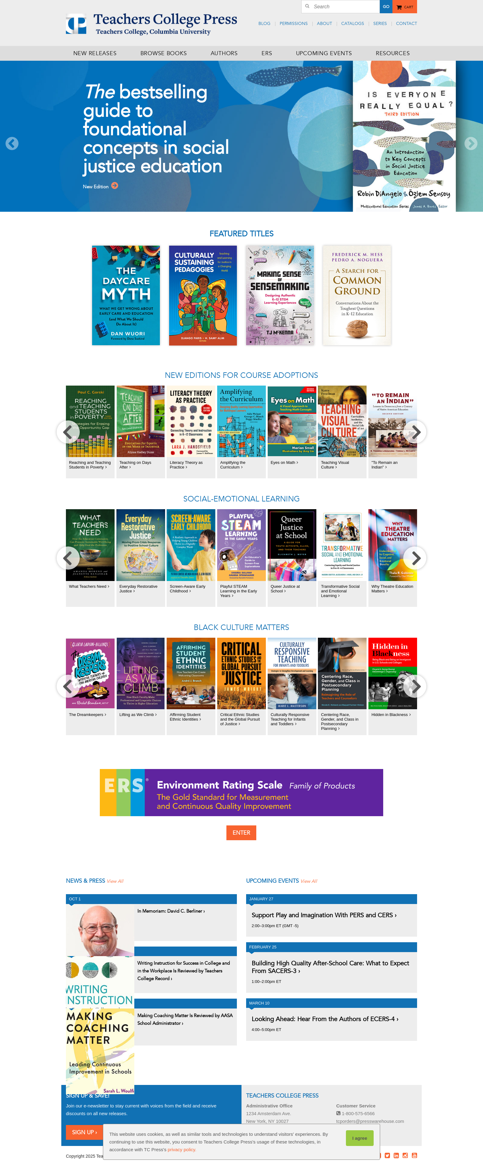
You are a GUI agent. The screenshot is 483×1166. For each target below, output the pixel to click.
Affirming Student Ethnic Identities (185, 717)
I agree (359, 1138)
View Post (100, 917)
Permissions (294, 23)
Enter (241, 832)
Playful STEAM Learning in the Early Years (238, 591)
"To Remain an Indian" (384, 464)
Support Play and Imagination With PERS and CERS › (324, 910)
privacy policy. (182, 1149)
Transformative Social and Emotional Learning (340, 591)
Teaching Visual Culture (335, 464)
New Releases (95, 53)
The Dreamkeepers (86, 714)
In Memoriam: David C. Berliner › (171, 906)
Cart (409, 6)
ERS (267, 53)
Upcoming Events (324, 53)
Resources (393, 53)
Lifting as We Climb (137, 714)
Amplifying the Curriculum (233, 464)
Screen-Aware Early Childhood (187, 588)
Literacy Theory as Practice (186, 464)
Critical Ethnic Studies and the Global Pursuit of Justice (240, 719)
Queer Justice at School (285, 588)
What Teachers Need (87, 586)
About (324, 23)
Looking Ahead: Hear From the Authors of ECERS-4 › (325, 1014)
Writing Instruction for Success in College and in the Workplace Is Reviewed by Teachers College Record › (183, 966)
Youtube (414, 1151)
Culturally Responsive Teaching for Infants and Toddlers (290, 719)
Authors (224, 53)
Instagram (405, 1151)
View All (118, 876)
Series (380, 23)
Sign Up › (84, 1127)
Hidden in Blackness (389, 714)
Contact (406, 23)
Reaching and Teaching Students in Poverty (90, 464)
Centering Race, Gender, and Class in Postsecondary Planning (339, 721)
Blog (264, 23)
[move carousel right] (414, 432)
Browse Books (163, 53)
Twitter (387, 1151)
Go (386, 6)
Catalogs (352, 23)
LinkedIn (396, 1151)
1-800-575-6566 (355, 1108)
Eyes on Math (283, 462)
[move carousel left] (68, 432)
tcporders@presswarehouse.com (370, 1116)
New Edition (108, 188)
